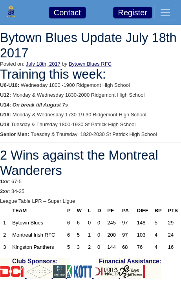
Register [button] (132, 12)
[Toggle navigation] (165, 12)
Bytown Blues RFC (90, 64)
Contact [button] (67, 12)
